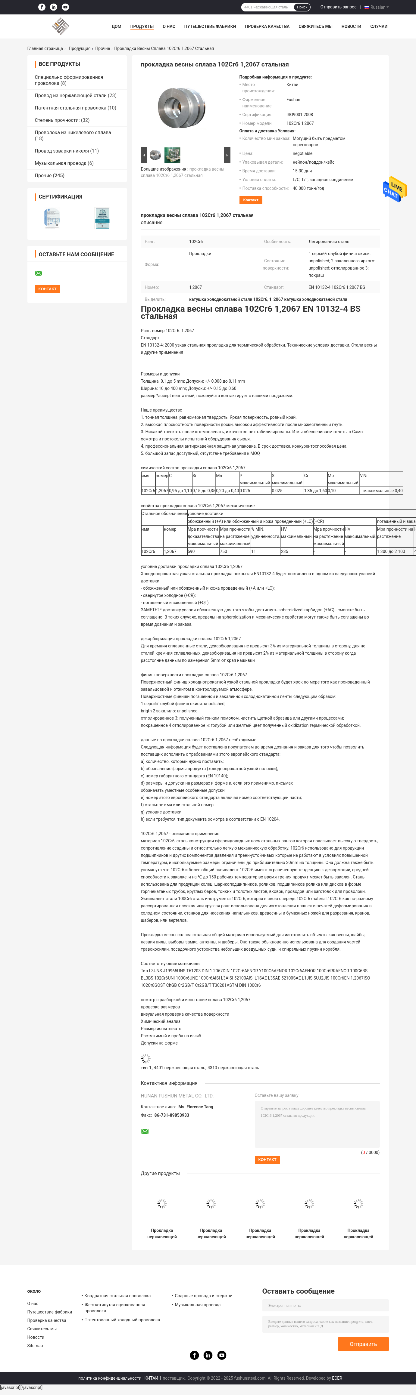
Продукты (142, 26)
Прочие (102, 48)
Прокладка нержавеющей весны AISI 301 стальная (162, 1233)
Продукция (79, 48)
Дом (116, 26)
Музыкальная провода (60, 163)
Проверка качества (267, 26)
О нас (169, 26)
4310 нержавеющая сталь (233, 1067)
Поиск (302, 7)
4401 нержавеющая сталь (179, 1067)
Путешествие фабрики (210, 26)
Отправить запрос (339, 7)
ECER (337, 1378)
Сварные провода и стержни (204, 1295)
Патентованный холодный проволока (122, 1319)
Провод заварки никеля (62, 151)
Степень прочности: (57, 120)
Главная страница (45, 48)
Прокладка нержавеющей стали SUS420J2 (211, 1233)
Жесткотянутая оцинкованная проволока (115, 1307)
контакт (250, 200)
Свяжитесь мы (315, 26)
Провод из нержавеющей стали (71, 95)
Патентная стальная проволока (71, 108)
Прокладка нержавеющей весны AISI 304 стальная (260, 1233)
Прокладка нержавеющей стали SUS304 (358, 1233)
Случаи (378, 26)
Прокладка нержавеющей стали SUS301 (309, 1233)
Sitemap (35, 1345)
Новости (351, 26)
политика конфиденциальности (109, 1378)
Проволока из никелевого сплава (73, 132)
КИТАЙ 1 (153, 1378)
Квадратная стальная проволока (118, 1295)
